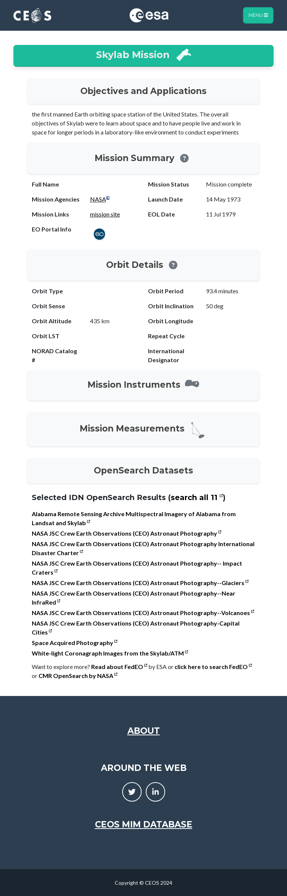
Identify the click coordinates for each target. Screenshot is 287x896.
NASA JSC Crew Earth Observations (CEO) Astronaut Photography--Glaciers (140, 582)
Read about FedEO (119, 666)
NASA (98, 199)
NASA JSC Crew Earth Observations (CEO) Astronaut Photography (126, 533)
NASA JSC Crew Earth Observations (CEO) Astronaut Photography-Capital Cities (136, 628)
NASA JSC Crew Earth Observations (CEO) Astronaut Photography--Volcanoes (143, 612)
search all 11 (197, 497)
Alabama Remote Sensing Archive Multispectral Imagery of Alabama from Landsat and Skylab (134, 518)
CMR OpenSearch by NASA (77, 675)
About (143, 731)
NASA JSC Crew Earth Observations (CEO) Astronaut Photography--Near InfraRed (133, 598)
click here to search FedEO (213, 666)
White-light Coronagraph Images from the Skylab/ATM (110, 653)
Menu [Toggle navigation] (258, 15)
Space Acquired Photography (74, 642)
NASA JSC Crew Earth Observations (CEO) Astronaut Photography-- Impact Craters (137, 568)
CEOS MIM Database (143, 824)
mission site (105, 214)
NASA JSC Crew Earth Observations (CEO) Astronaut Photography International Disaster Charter (143, 548)
